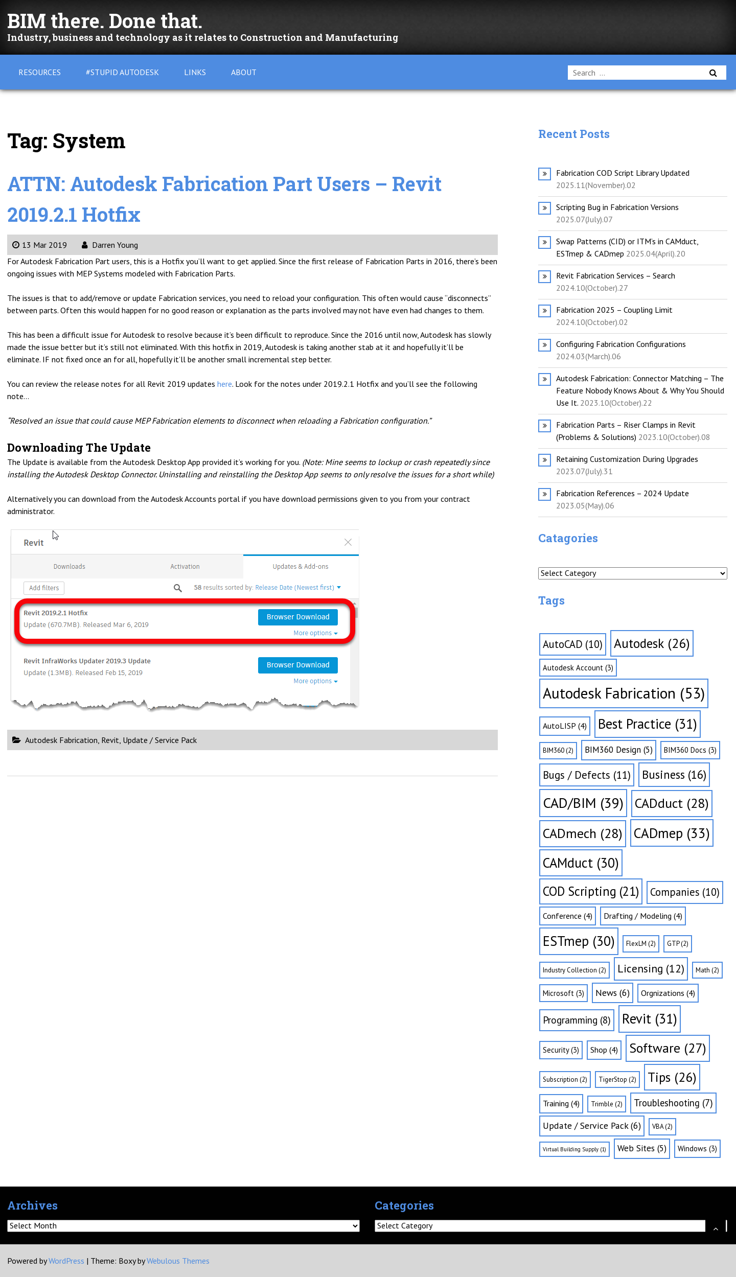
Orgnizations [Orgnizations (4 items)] (668, 993)
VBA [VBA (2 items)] (662, 1126)
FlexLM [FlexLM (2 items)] (641, 943)
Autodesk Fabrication (61, 740)
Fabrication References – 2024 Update (622, 493)
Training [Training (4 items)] (561, 1103)
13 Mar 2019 (39, 245)
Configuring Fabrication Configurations (621, 344)
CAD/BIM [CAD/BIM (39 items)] (583, 803)
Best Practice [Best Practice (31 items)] (647, 723)
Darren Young (110, 245)
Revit (110, 740)
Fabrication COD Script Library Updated (622, 173)
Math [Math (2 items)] (707, 970)
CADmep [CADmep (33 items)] (672, 833)
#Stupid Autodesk (122, 72)
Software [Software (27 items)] (667, 1047)
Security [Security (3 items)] (561, 1050)
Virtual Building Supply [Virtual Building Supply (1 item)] (574, 1149)
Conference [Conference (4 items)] (567, 916)
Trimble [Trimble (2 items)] (607, 1104)
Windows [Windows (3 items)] (697, 1148)
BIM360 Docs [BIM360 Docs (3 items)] (690, 750)
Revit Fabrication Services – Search (615, 275)
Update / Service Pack (160, 740)
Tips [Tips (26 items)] (672, 1077)
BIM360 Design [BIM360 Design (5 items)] (619, 749)
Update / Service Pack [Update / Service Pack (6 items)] (592, 1125)
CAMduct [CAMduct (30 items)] (581, 862)
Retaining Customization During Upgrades (627, 459)
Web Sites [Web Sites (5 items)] (641, 1148)
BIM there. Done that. (110, 20)
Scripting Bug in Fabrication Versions (617, 207)
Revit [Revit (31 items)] (649, 1018)
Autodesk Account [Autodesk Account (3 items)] (578, 667)
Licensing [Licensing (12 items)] (650, 968)
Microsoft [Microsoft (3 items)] (563, 993)
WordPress (66, 1261)
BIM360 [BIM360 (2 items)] (558, 750)
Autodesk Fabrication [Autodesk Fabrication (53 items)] (624, 693)
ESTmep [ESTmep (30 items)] (579, 940)
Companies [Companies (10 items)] (685, 892)
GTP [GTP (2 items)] (677, 943)
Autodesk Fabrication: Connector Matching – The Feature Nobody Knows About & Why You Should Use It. (640, 390)
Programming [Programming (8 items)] (577, 1020)
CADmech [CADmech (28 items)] (583, 833)
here (224, 384)
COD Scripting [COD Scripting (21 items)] (591, 891)
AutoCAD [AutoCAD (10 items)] (573, 644)
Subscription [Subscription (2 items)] (565, 1079)
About (244, 72)
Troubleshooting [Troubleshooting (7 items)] (673, 1103)
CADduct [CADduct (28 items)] (672, 803)
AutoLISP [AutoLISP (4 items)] (565, 726)
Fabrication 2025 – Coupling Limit (614, 310)
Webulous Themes (178, 1261)
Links (195, 72)
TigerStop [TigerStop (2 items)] (617, 1079)
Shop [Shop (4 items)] (604, 1049)
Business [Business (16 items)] (674, 774)
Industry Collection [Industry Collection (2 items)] (574, 970)
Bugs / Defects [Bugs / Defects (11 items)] (587, 775)
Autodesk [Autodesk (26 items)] (652, 643)
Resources (39, 72)
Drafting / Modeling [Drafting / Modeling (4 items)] (643, 916)
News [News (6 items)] (612, 993)
